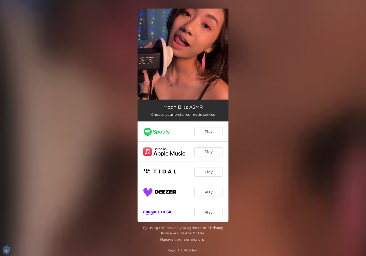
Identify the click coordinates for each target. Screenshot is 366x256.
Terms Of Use (193, 233)
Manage (167, 239)
